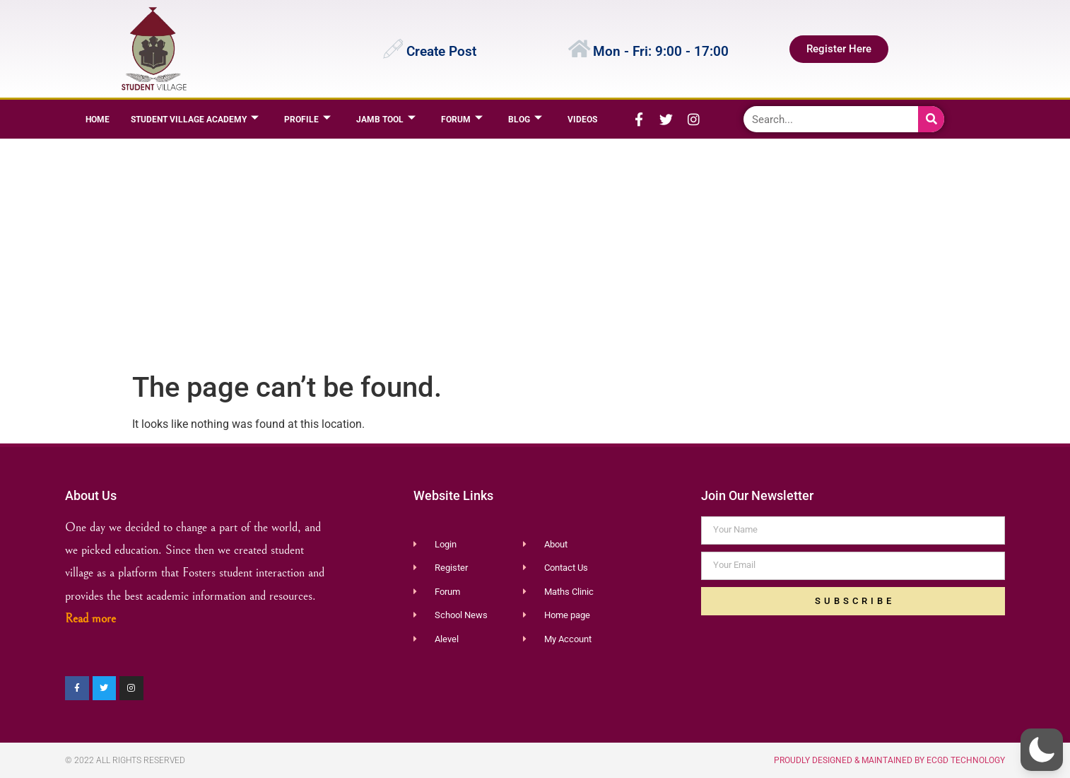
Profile (307, 119)
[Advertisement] (532, 252)
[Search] (931, 119)
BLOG (525, 119)
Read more (90, 618)
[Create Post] (393, 49)
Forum (462, 119)
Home (98, 119)
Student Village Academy (195, 119)
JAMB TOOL (386, 119)
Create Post (441, 51)
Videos (582, 119)
